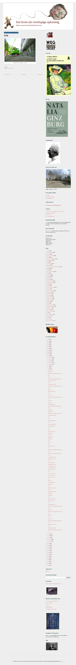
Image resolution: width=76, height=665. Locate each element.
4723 (49, 471)
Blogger (61, 661)
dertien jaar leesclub (50, 196)
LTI (47, 312)
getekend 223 (50, 437)
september (50, 362)
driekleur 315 (50, 369)
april (49, 535)
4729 (49, 440)
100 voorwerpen (50, 311)
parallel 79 (50, 438)
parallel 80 (50, 433)
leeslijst (48, 195)
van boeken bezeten (50, 287)
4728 (49, 444)
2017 (48, 355)
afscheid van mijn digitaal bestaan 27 (55, 529)
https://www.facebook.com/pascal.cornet (53, 583)
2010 (48, 554)
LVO (48, 273)
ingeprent (48, 315)
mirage (48, 284)
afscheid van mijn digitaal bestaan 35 (55, 397)
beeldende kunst (50, 282)
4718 (49, 502)
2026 (48, 339)
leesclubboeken (50, 198)
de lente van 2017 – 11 (52, 446)
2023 (48, 344)
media (48, 257)
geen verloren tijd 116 (52, 524)
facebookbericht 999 (52, 420)
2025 (48, 341)
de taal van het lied (50, 320)
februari (49, 539)
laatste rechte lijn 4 (51, 462)
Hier (47, 222)
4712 (49, 531)
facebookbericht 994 (52, 528)
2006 (48, 561)
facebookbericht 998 (52, 424)
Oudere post (40, 74)
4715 (49, 517)
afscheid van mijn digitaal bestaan (53, 266)
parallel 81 (50, 409)
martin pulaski (49, 607)
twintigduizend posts (51, 216)
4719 (49, 497)
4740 (49, 377)
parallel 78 (50, 480)
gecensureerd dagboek (51, 258)
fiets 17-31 (50, 442)
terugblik (48, 301)
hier (48, 635)
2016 (48, 543)
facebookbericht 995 (52, 491)
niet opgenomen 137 (52, 466)
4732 (49, 422)
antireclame (49, 293)
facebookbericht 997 (52, 468)
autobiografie (49, 260)
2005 (48, 563)
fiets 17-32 (50, 435)
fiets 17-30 (50, 515)
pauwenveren (49, 300)
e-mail (48, 571)
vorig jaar (48, 274)
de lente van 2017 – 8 (52, 477)
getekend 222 (50, 484)
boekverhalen (49, 296)
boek (48, 250)
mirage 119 (50, 495)
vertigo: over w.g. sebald (51, 609)
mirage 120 (50, 493)
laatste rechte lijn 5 (51, 426)
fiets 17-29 (50, 518)
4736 (49, 398)
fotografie (49, 276)
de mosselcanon (50, 314)
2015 (48, 545)
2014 (48, 547)
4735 (49, 408)
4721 (49, 486)
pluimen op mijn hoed (51, 213)
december (50, 357)
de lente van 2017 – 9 (52, 473)
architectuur (49, 295)
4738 (49, 388)
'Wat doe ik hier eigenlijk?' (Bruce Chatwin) (55, 211)
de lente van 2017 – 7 (52, 500)
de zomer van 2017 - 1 (52, 380)
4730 (49, 429)
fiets (48, 261)
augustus (50, 364)
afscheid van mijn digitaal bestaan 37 (55, 378)
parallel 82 (50, 371)
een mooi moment (50, 290)
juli (49, 366)
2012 (48, 550)
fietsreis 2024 (49, 292)
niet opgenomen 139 (52, 458)
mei (49, 533)
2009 (48, 556)
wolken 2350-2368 (51, 431)
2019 (48, 352)
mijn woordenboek (50, 271)
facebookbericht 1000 (52, 415)
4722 (49, 478)
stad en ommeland (10, 68)
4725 (49, 455)
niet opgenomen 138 (52, 464)
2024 (48, 343)
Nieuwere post (7, 74)
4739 (49, 382)
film (47, 269)
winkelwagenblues (50, 306)
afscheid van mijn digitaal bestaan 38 (55, 373)
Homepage (24, 74)
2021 (48, 348)
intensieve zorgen (50, 304)
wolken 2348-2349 (51, 475)
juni (49, 368)
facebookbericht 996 (52, 488)
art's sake (48, 319)
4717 (49, 507)
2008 (48, 558)
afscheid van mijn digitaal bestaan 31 (55, 453)
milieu (48, 285)
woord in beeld (50, 252)
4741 (49, 375)
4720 (49, 489)
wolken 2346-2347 (51, 482)
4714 (49, 522)
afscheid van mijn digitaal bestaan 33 (55, 413)
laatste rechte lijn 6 (51, 391)
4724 (49, 460)
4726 (49, 451)
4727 (49, 448)
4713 (49, 526)
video (48, 317)
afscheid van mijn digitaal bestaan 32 (55, 449)
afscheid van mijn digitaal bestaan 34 (55, 406)
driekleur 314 (50, 411)
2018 (48, 353)
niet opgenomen (50, 281)
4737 (49, 393)
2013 (48, 548)
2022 (48, 346)
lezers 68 (49, 402)
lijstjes (48, 303)
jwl (47, 604)
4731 (49, 427)
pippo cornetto (49, 298)
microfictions (49, 308)
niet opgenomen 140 (52, 457)
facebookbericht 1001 (52, 384)
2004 (48, 565)
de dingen (49, 279)
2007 (48, 559)
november (50, 359)
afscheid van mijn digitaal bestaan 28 (55, 520)
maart (49, 537)
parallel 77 (50, 509)
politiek (48, 254)
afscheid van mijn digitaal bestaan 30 (55, 506)
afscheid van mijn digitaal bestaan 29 (55, 511)
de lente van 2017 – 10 (52, 469)
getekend (48, 265)
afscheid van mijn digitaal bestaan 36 (55, 386)
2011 (48, 552)
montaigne (49, 309)
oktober (49, 360)
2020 (48, 350)
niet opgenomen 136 (52, 498)
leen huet (48, 606)
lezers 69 (49, 400)
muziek (48, 288)
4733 (49, 418)
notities (48, 268)
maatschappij (49, 263)
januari (49, 541)
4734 (49, 417)
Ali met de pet (49, 602)
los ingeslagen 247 (51, 404)
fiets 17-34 (50, 389)
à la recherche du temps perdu (52, 601)
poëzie (48, 277)
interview (48, 214)
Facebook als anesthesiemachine (53, 205)
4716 (49, 513)
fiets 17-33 (50, 395)
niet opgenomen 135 (52, 504)
